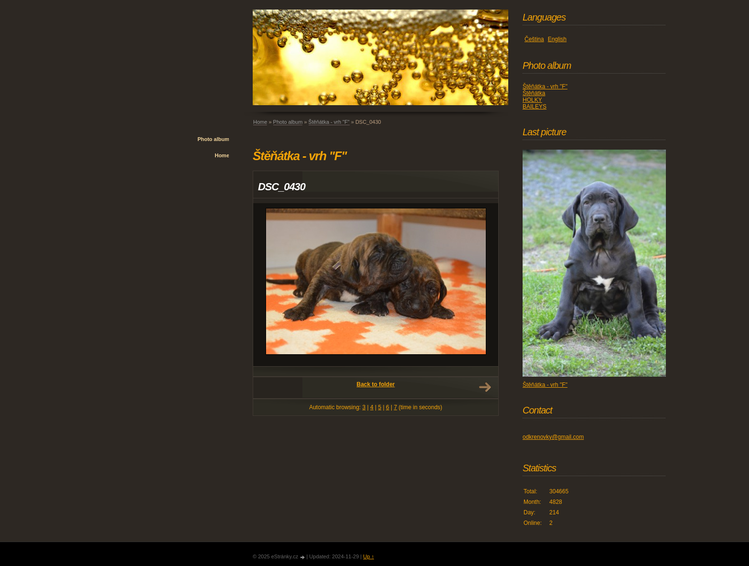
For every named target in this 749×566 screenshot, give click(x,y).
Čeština (534, 39)
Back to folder (375, 384)
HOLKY (532, 100)
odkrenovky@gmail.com (553, 437)
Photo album (213, 139)
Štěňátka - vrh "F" (329, 122)
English (557, 39)
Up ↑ (368, 556)
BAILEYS (534, 106)
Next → (485, 387)
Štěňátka (534, 93)
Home (221, 155)
